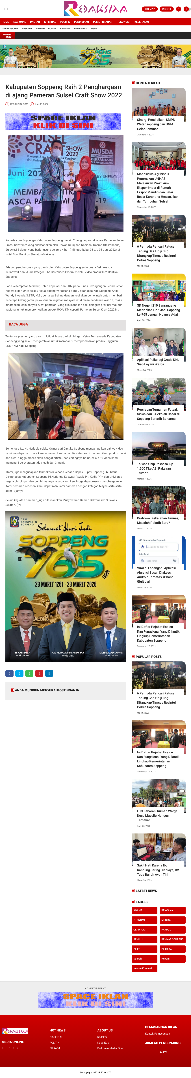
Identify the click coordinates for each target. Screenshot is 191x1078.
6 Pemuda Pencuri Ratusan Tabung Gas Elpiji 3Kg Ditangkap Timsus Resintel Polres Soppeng (156, 253)
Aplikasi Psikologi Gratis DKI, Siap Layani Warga (158, 362)
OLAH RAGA (140, 929)
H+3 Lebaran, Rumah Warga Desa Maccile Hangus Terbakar (157, 815)
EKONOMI (124, 21)
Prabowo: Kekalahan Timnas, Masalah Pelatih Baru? (158, 520)
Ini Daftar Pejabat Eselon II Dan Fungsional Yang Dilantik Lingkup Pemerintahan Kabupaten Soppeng (158, 633)
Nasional (27, 28)
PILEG (136, 949)
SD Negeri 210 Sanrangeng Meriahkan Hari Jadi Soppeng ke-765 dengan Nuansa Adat (158, 309)
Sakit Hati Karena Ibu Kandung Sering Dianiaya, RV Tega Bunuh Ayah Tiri (158, 869)
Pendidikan (80, 28)
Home (5, 21)
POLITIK (65, 21)
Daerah (40, 28)
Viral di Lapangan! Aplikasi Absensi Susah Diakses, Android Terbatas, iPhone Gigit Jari (156, 575)
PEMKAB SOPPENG (172, 939)
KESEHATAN (141, 21)
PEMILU (137, 939)
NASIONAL (19, 21)
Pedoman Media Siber (110, 1048)
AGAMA (137, 910)
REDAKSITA (105, 1072)
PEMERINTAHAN (102, 21)
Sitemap (150, 9)
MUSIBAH (166, 920)
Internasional (10, 28)
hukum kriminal (142, 968)
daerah (137, 958)
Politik (52, 28)
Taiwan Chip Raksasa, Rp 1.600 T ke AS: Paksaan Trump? (155, 468)
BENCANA (167, 910)
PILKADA (166, 949)
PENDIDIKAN (81, 21)
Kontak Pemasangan (157, 1033)
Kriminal (65, 28)
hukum (165, 958)
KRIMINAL (50, 21)
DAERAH (35, 21)
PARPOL (166, 929)
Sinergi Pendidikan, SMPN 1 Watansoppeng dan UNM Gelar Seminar (157, 124)
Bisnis (94, 28)
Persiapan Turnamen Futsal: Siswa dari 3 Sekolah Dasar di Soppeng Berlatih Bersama (158, 414)
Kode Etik (103, 1042)
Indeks (166, 9)
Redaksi (102, 1037)
